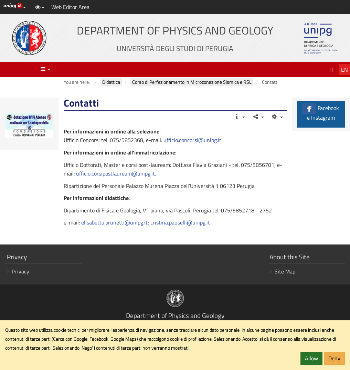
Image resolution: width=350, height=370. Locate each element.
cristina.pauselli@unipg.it (180, 222)
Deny (334, 358)
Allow (311, 358)
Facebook (321, 112)
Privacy (20, 271)
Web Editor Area (70, 7)
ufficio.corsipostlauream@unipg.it (115, 173)
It (331, 70)
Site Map (285, 271)
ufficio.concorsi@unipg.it (192, 140)
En (344, 70)
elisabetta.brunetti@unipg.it (114, 222)
